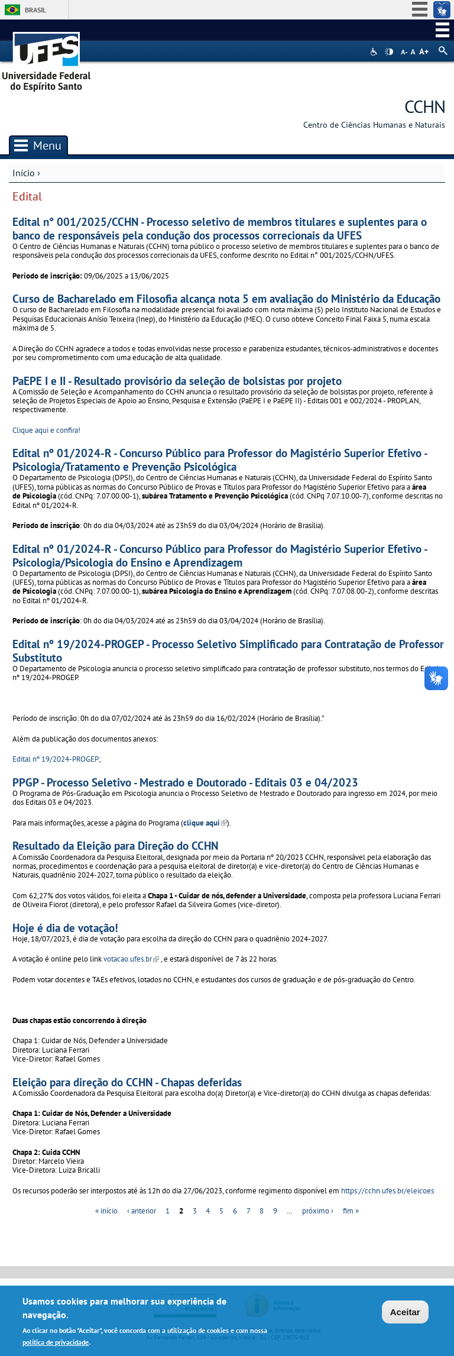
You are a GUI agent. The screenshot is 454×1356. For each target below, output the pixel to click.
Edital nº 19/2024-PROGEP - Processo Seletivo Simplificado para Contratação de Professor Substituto (228, 650)
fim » (351, 1211)
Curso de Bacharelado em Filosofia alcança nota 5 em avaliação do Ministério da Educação (226, 298)
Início (23, 173)
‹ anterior (141, 1211)
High (389, 52)
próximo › (317, 1211)
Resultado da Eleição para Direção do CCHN (115, 845)
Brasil (35, 9)
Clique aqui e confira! (46, 430)
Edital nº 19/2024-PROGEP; (56, 759)
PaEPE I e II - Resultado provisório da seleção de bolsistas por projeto (177, 380)
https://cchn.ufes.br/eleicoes (387, 1191)
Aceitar (405, 1313)
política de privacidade (55, 1342)
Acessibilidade (375, 52)
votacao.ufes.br (131, 959)
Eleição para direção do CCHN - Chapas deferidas (127, 1082)
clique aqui (205, 823)
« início (106, 1211)
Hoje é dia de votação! (65, 927)
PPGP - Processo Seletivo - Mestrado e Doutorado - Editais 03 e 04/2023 (185, 782)
